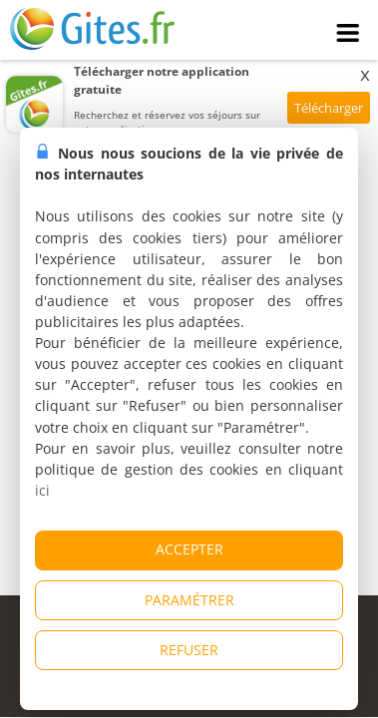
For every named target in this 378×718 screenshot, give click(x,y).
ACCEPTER (189, 548)
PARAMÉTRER (189, 599)
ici (42, 490)
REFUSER (189, 649)
